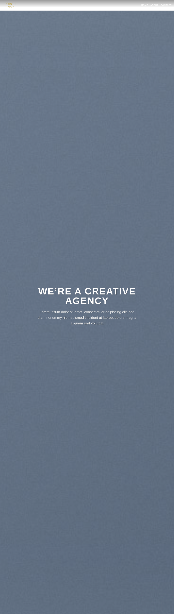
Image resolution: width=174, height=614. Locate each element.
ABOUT (154, 5)
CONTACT (166, 5)
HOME (144, 5)
